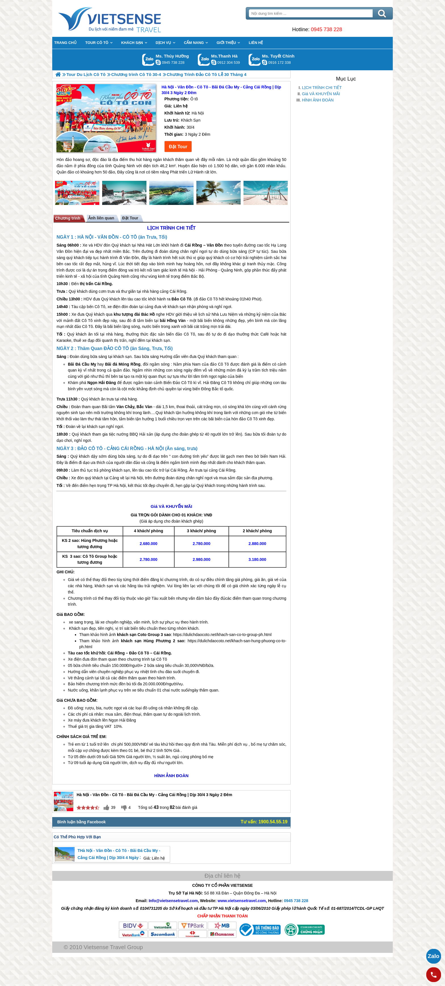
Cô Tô (100, 306)
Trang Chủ (123, 18)
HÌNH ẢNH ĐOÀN (318, 100)
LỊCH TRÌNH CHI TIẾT (322, 87)
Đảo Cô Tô (181, 299)
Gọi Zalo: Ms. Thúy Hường (148, 59)
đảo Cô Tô (208, 299)
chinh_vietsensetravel (264, 62)
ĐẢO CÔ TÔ (116, 348)
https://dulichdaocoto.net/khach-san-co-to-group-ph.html (222, 634)
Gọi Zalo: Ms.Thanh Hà (204, 59)
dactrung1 (158, 62)
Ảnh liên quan (101, 218)
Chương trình (67, 218)
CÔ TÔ (130, 237)
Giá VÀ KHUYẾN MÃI (321, 94)
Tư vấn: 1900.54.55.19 (264, 821)
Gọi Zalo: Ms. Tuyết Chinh (254, 59)
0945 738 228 (326, 29)
